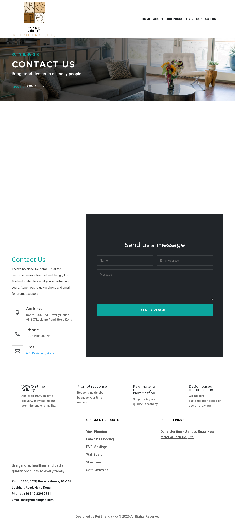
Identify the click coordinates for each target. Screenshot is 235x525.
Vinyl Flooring (96, 432)
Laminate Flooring (100, 439)
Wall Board (94, 454)
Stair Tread (94, 462)
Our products (178, 19)
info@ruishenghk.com (41, 353)
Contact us (206, 19)
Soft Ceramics (97, 470)
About (158, 19)
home (17, 87)
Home (146, 19)
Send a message (154, 310)
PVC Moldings (97, 447)
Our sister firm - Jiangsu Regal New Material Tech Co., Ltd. (187, 434)
